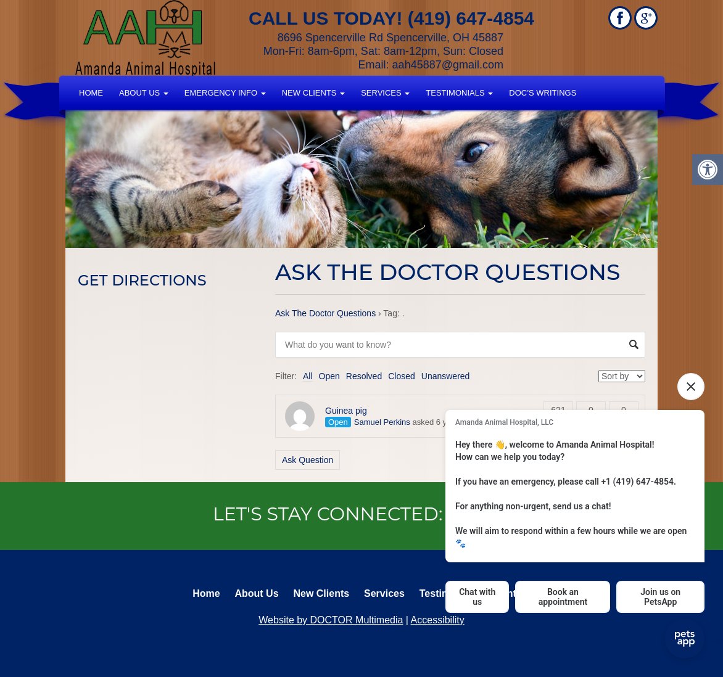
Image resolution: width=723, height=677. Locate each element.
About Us (143, 92)
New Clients (313, 92)
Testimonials (459, 92)
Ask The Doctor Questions (325, 313)
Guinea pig (346, 411)
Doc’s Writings (542, 92)
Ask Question (307, 460)
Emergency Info (225, 92)
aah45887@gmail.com (447, 65)
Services (385, 92)
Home (91, 92)
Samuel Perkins (382, 422)
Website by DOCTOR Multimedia (330, 620)
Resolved (364, 376)
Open (329, 376)
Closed (401, 376)
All (308, 376)
